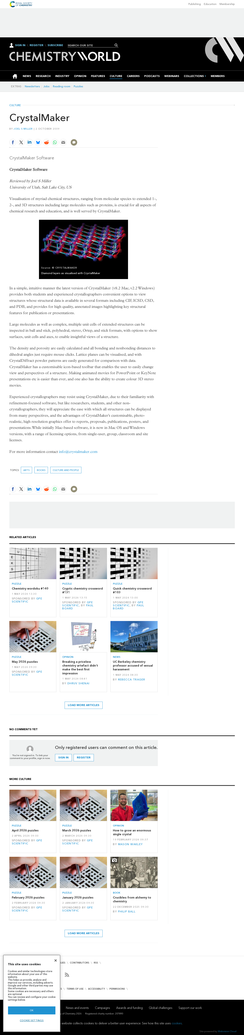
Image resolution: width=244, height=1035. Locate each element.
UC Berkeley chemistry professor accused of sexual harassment (133, 665)
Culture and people (66, 470)
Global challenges (160, 1008)
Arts (26, 470)
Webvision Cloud (227, 1031)
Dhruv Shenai (78, 683)
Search (116, 45)
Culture (15, 105)
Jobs (46, 86)
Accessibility (96, 988)
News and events (77, 1008)
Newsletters (32, 86)
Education (210, 4)
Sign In (20, 45)
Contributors (79, 962)
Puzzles (78, 86)
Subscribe (55, 45)
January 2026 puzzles (77, 897)
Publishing (194, 4)
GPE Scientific (27, 600)
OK (32, 1010)
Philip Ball (127, 911)
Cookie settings (32, 1020)
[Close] (55, 960)
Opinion (67, 657)
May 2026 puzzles (25, 662)
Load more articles (83, 705)
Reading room (61, 86)
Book (116, 892)
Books (41, 470)
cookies (177, 1023)
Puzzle (16, 583)
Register (36, 45)
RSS (96, 962)
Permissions (117, 988)
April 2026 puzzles (25, 830)
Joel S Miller (23, 128)
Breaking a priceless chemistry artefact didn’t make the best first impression (80, 667)
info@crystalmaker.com (78, 451)
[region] (31, 993)
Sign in (63, 757)
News (116, 657)
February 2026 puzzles (28, 897)
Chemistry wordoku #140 (30, 588)
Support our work (190, 1008)
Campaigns (102, 1008)
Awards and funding (129, 1008)
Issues (61, 962)
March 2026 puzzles (76, 830)
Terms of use (74, 988)
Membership (227, 4)
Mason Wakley (130, 844)
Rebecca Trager (131, 679)
